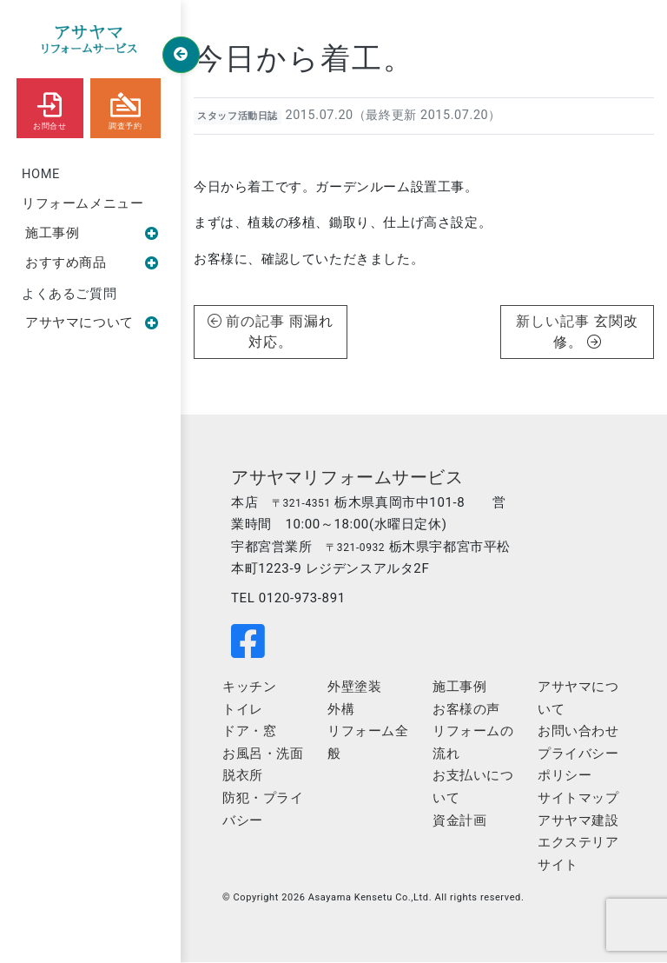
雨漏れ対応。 (291, 331)
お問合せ (49, 107)
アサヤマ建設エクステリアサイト (578, 843)
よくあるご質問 (69, 294)
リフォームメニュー (82, 204)
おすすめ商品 (92, 264)
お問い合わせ (578, 732)
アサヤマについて (92, 324)
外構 (340, 710)
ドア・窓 (249, 732)
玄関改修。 (595, 331)
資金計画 (459, 821)
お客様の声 (466, 710)
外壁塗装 (354, 687)
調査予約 (125, 107)
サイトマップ (578, 799)
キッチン (249, 687)
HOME (41, 174)
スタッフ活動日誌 (237, 116)
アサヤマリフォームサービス (347, 477)
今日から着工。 (304, 59)
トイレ (242, 710)
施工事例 (92, 234)
